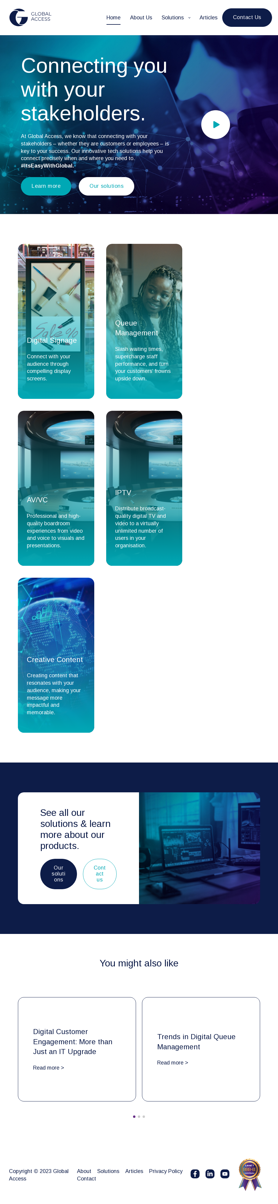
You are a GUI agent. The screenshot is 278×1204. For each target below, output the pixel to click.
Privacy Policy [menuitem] (166, 1171)
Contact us (100, 874)
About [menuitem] (84, 1171)
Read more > (48, 1068)
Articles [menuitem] (134, 1171)
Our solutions (106, 186)
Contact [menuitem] (86, 1179)
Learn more (46, 186)
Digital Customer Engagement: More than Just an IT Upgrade (72, 1042)
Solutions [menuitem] (108, 1171)
